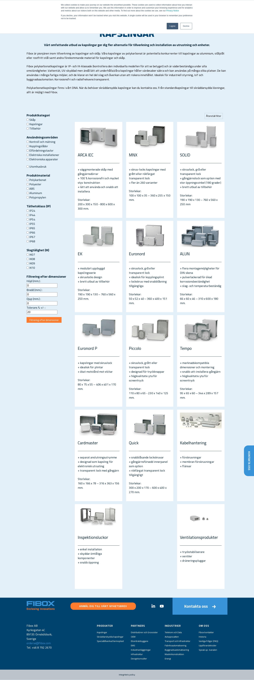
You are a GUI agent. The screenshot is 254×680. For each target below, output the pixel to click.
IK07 (31, 254)
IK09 (31, 263)
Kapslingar (35, 124)
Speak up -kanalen (208, 650)
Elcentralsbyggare (139, 641)
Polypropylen (36, 197)
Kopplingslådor (37, 146)
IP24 (31, 210)
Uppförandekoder (207, 646)
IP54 (31, 219)
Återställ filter (213, 116)
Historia (202, 637)
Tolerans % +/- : (36, 307)
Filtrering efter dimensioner (44, 320)
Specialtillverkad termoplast (110, 641)
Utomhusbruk (36, 166)
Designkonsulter (139, 659)
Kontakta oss (249, 460)
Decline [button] (186, 26)
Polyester (34, 184)
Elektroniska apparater (42, 159)
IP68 (31, 241)
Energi (168, 659)
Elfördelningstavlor (40, 150)
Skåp (31, 119)
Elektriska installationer (43, 155)
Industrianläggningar (141, 650)
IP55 (31, 223)
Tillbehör (34, 128)
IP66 (31, 232)
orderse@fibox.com (39, 643)
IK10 (31, 267)
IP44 (31, 215)
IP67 (31, 237)
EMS (133, 646)
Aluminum (34, 193)
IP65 (31, 228)
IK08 (31, 259)
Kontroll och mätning (41, 141)
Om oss (204, 625)
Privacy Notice (172, 11)
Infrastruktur (137, 654)
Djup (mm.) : (34, 299)
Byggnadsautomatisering (177, 650)
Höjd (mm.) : (34, 281)
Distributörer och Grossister (144, 632)
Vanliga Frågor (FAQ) (208, 641)
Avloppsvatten (172, 637)
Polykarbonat (36, 180)
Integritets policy (127, 675)
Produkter (105, 625)
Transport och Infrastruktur (177, 641)
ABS (31, 188)
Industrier (173, 625)
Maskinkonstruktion (174, 654)
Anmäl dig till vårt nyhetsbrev (103, 606)
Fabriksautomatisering (175, 646)
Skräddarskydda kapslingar (110, 637)
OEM (133, 637)
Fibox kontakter (206, 632)
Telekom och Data (173, 632)
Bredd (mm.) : (34, 290)
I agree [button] (172, 26)
